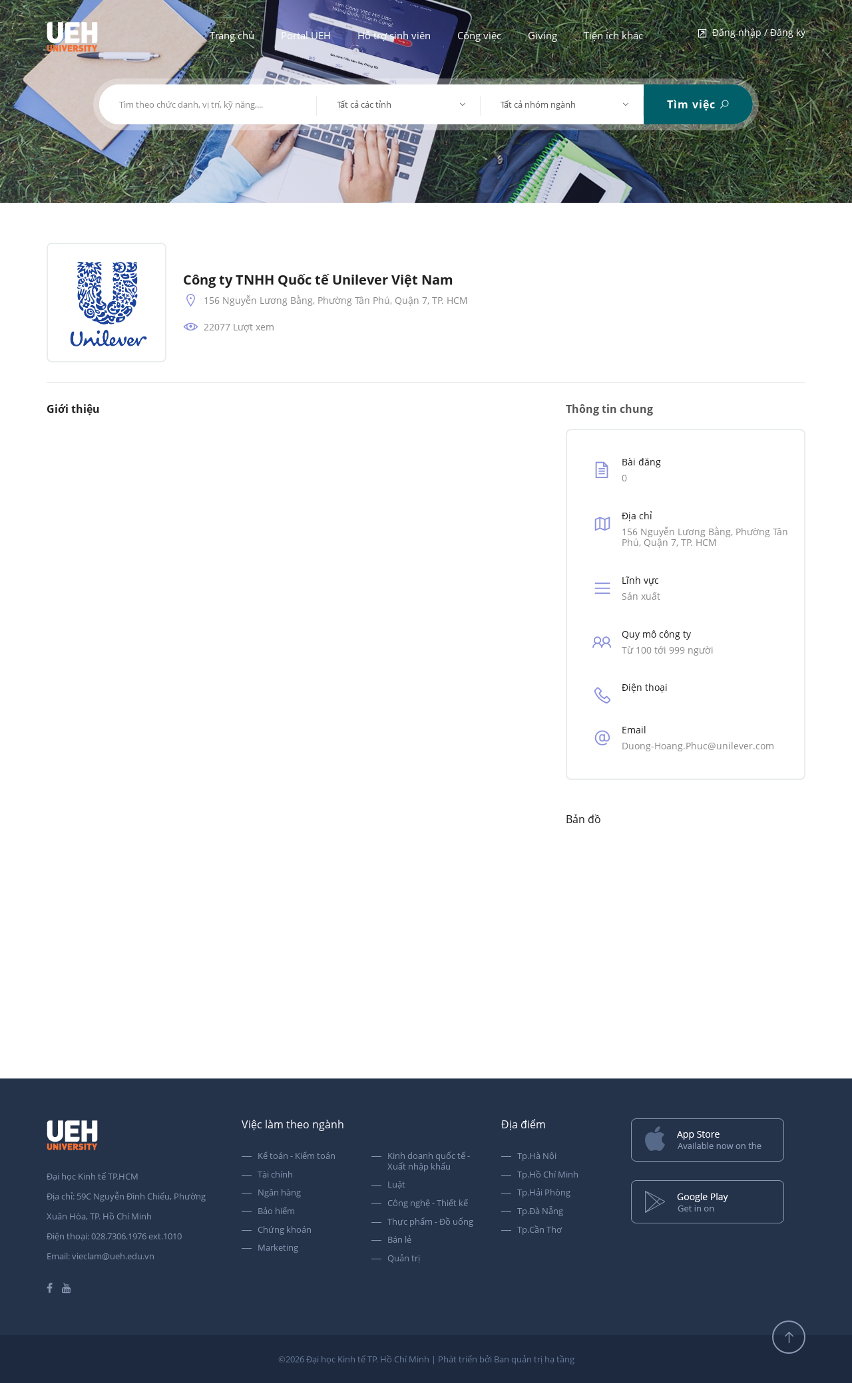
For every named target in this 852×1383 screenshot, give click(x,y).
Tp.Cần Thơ (539, 1230)
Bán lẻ (399, 1240)
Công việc (479, 35)
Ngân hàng (279, 1193)
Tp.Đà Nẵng (540, 1211)
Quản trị (403, 1258)
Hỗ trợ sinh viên (394, 35)
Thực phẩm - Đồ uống (430, 1222)
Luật (396, 1185)
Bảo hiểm (276, 1211)
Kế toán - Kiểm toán (296, 1156)
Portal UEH (306, 35)
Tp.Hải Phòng (543, 1193)
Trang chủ (232, 35)
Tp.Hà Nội (536, 1156)
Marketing (278, 1248)
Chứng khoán (285, 1230)
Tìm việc (698, 104)
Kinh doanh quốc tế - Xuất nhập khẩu (428, 1161)
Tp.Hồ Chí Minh (547, 1175)
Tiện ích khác (613, 35)
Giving (542, 35)
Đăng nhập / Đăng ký (750, 33)
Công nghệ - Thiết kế (427, 1203)
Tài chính (275, 1175)
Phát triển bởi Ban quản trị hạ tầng (506, 1359)
